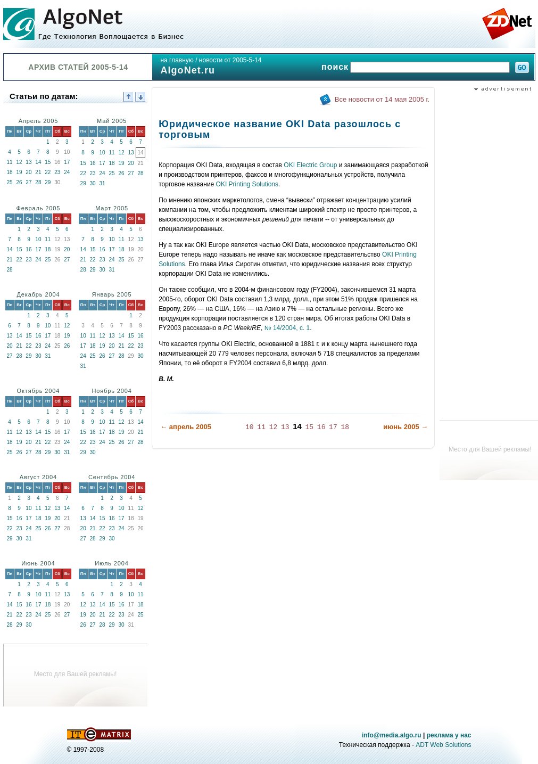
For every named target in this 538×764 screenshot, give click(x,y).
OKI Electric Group (310, 165)
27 (28, 182)
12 (19, 162)
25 (9, 182)
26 (19, 182)
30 (93, 183)
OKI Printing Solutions (247, 184)
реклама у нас (449, 735)
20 (28, 172)
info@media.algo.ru (391, 735)
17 (67, 162)
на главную (176, 60)
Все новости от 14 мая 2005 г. (382, 99)
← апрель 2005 (185, 427)
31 (102, 183)
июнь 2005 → (405, 427)
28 (38, 182)
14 (38, 162)
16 (93, 163)
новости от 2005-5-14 (230, 60)
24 (67, 172)
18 (9, 172)
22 (48, 172)
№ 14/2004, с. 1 (286, 328)
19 (19, 172)
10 (102, 152)
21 (38, 172)
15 (48, 162)
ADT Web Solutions (443, 745)
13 (28, 162)
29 (48, 182)
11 (9, 162)
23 (57, 172)
